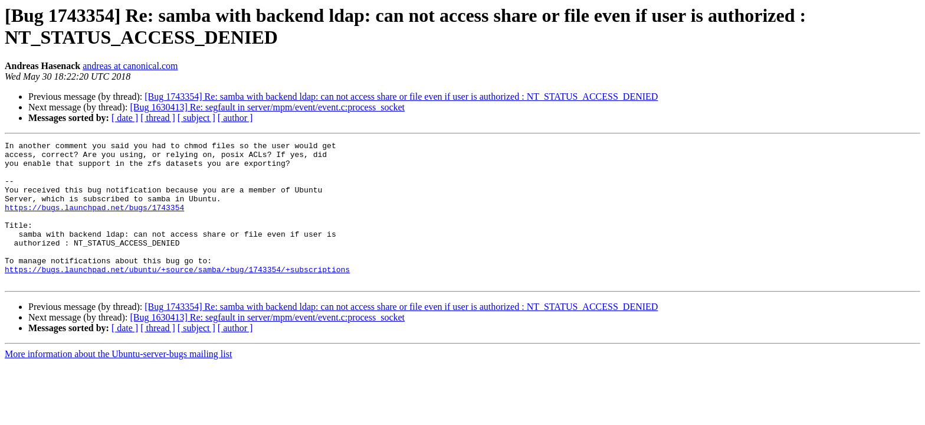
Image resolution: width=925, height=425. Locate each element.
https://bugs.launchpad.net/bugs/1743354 (94, 221)
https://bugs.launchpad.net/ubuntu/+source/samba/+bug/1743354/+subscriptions (177, 295)
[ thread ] (157, 118)
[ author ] (235, 118)
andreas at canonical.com (130, 66)
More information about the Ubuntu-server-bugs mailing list (118, 382)
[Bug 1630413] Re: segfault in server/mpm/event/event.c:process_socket (267, 107)
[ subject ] (196, 118)
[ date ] (124, 118)
